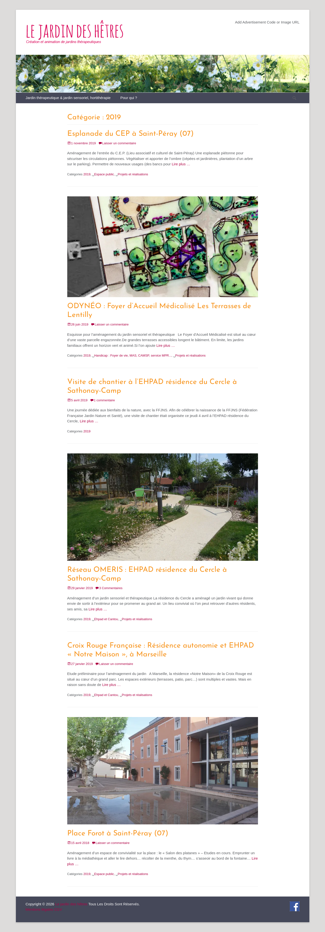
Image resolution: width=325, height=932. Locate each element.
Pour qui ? (128, 98)
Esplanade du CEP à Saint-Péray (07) (130, 134)
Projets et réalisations (133, 174)
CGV (58, 909)
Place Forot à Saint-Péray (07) (117, 833)
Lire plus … (181, 164)
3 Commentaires (110, 588)
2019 (86, 174)
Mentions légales (39, 909)
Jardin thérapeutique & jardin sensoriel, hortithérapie (68, 98)
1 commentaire (104, 400)
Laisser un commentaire (119, 143)
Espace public (104, 174)
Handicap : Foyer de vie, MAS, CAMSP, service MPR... (132, 355)
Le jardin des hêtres (71, 904)
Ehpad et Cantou (106, 619)
